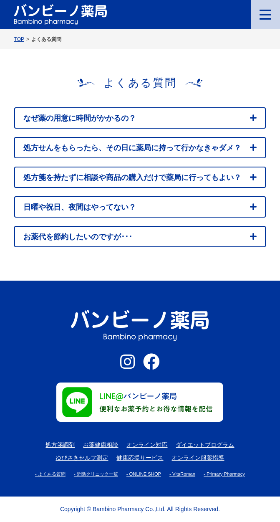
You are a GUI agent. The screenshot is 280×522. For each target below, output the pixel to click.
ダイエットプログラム (205, 445)
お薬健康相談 (100, 445)
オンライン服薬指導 (198, 458)
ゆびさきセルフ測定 (81, 458)
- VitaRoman (182, 473)
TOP (19, 39)
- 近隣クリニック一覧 (96, 473)
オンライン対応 (146, 445)
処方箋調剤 (60, 445)
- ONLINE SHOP (143, 473)
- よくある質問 (50, 473)
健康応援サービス (139, 458)
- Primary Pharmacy (224, 473)
